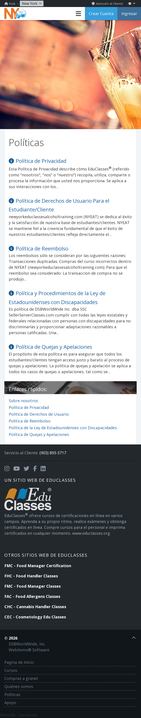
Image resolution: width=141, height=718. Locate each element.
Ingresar (129, 13)
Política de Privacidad (29, 407)
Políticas (12, 694)
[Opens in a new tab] (6, 468)
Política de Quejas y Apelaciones (39, 434)
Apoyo (10, 702)
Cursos (10, 670)
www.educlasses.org (91, 533)
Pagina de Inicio (19, 662)
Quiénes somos (18, 686)
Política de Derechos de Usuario (39, 414)
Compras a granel (21, 678)
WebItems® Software (29, 649)
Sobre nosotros (23, 400)
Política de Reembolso (29, 421)
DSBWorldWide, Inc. (27, 644)
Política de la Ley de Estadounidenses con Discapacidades (63, 427)
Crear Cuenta (101, 13)
